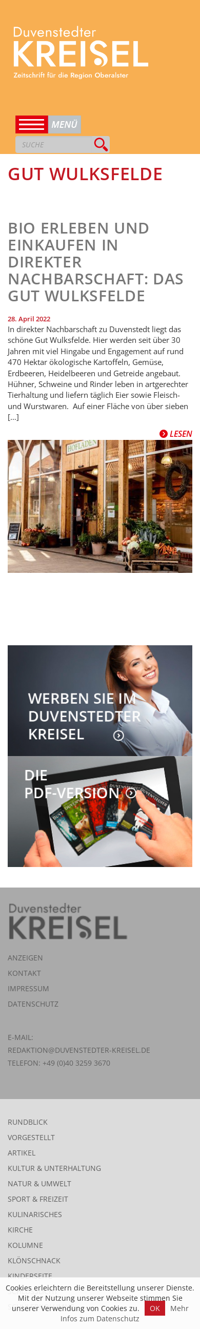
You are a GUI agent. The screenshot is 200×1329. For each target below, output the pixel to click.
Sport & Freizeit (38, 1199)
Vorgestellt (31, 1137)
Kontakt (24, 973)
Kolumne (25, 1245)
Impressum (28, 988)
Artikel (21, 1153)
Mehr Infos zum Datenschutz (125, 1313)
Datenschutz (33, 1004)
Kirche (20, 1230)
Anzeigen (25, 957)
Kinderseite (30, 1276)
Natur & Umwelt (39, 1183)
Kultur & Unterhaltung (54, 1168)
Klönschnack (34, 1260)
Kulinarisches (35, 1214)
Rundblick (28, 1122)
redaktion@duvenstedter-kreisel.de (79, 1050)
